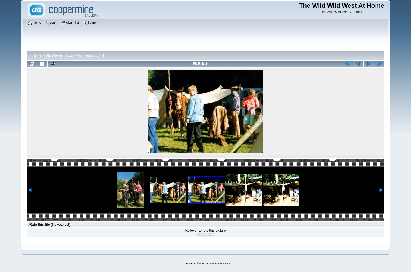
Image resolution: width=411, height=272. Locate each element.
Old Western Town (59, 55)
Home (36, 55)
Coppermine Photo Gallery (215, 263)
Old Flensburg (87, 55)
